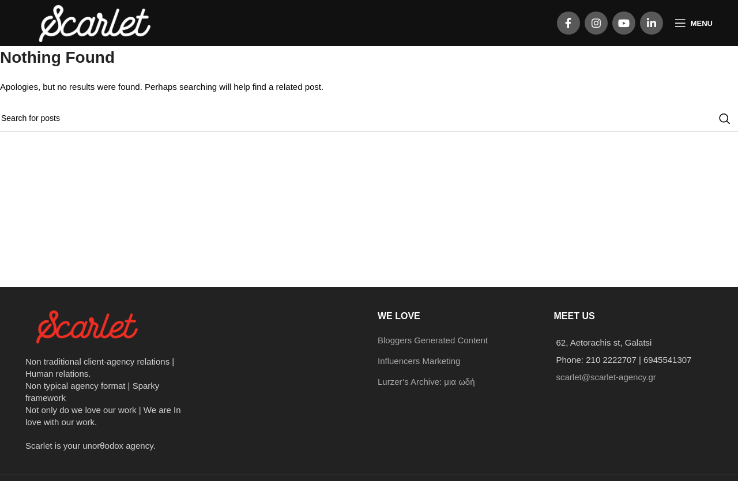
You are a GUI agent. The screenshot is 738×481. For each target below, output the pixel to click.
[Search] (369, 118)
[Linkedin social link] (651, 23)
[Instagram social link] (596, 23)
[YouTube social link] (623, 23)
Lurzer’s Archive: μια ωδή (426, 382)
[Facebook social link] (568, 23)
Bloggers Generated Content (433, 340)
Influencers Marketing (419, 361)
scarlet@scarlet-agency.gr (606, 377)
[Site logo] (96, 22)
